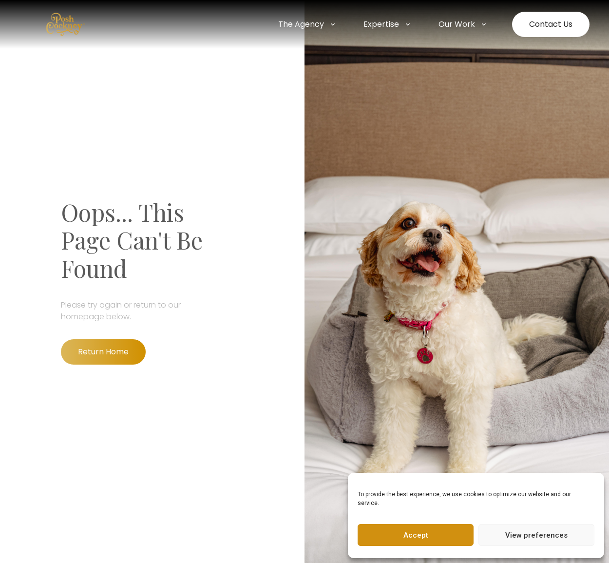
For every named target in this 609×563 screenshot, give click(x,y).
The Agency (307, 24)
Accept (415, 535)
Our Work (463, 24)
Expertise (387, 24)
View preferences (536, 535)
